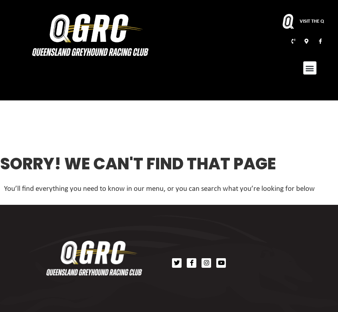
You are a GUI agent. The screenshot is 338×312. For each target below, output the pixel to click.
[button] (309, 68)
